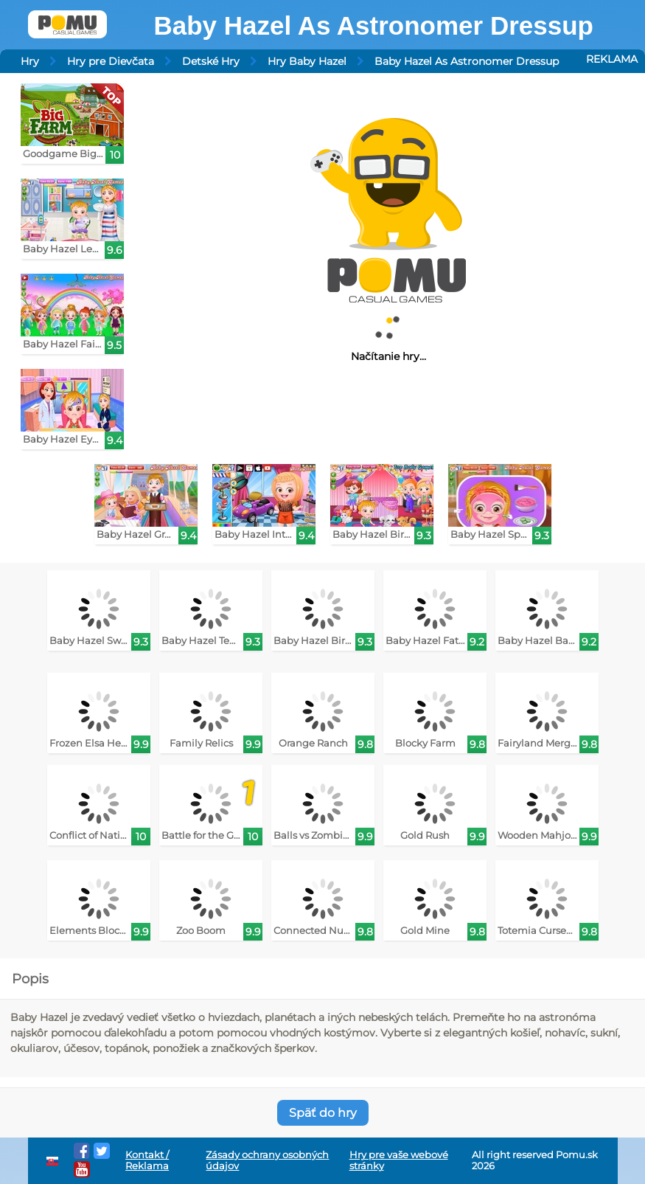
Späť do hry (323, 1113)
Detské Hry (211, 61)
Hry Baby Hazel (307, 61)
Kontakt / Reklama (147, 1160)
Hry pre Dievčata (110, 61)
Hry (30, 61)
